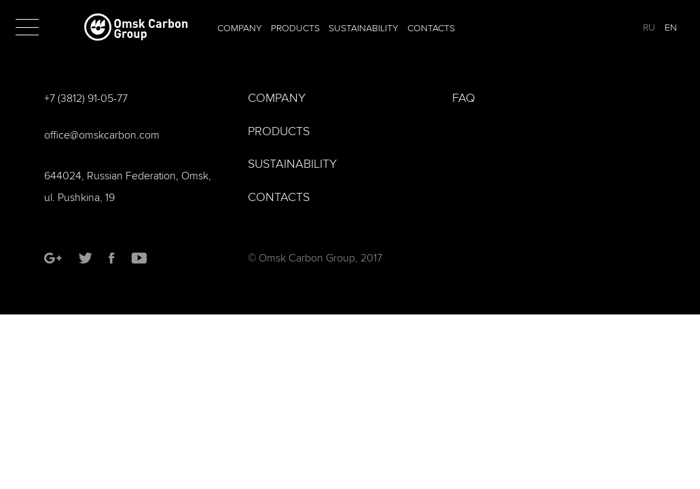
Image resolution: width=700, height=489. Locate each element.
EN (671, 27)
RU (649, 27)
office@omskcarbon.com (102, 135)
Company (239, 28)
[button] (27, 27)
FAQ (463, 98)
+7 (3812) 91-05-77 (86, 98)
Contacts (431, 28)
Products (295, 28)
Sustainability (364, 28)
